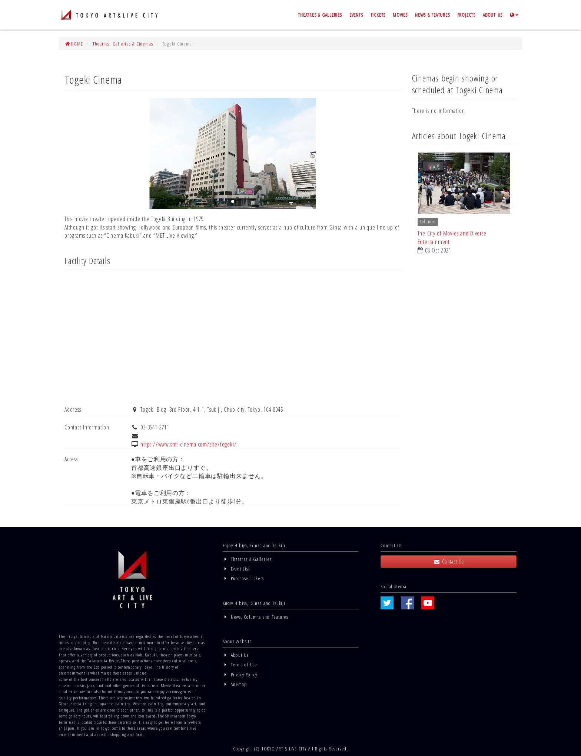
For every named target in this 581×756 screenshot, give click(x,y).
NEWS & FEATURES (432, 14)
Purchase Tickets (243, 578)
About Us (236, 654)
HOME (73, 43)
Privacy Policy (240, 674)
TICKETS (378, 14)
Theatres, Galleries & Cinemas (123, 43)
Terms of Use (240, 664)
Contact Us (448, 561)
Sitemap (235, 684)
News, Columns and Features (255, 616)
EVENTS (356, 14)
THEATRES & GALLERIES (320, 14)
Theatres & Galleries (247, 558)
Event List (236, 568)
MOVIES (400, 14)
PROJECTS (466, 14)
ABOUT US (492, 14)
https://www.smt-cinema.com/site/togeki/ (188, 444)
